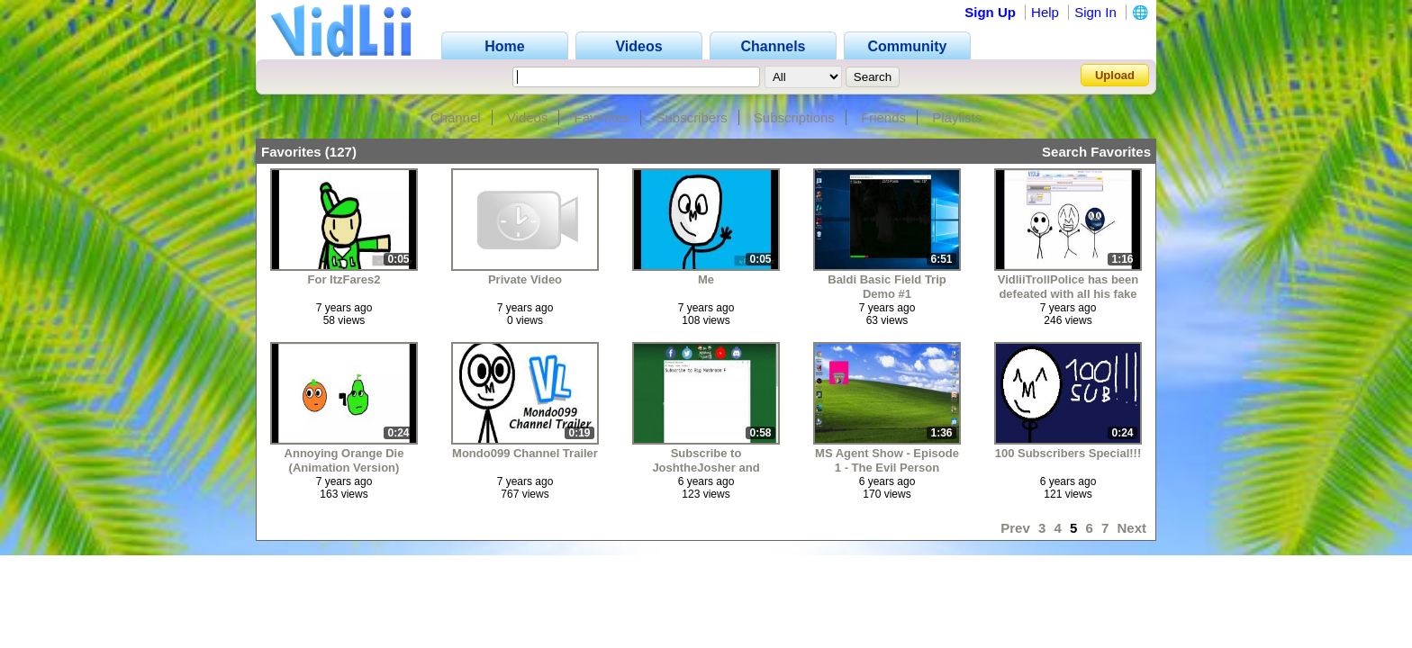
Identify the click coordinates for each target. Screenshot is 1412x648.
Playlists (957, 117)
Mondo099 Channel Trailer (525, 453)
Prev (1015, 528)
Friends (883, 117)
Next (1131, 528)
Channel (455, 117)
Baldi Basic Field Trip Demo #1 (887, 287)
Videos (527, 117)
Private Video (525, 279)
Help (1045, 12)
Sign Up (990, 12)
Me (706, 279)
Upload (1115, 75)
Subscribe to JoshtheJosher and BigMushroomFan (705, 460)
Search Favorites (1096, 151)
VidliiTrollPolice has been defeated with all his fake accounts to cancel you (1068, 287)
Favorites (602, 117)
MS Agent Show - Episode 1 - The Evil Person (887, 460)
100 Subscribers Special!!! (1068, 453)
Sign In (1095, 12)
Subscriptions (794, 117)
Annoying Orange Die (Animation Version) (344, 460)
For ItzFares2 (344, 279)
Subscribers (691, 117)
